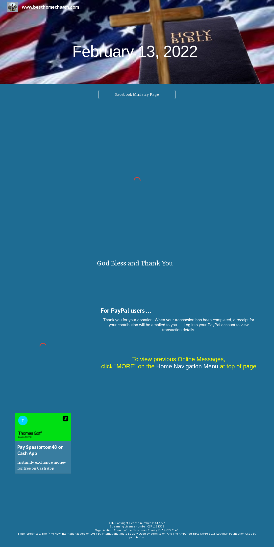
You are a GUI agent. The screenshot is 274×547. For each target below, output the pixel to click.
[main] (137, 42)
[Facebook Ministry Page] (137, 94)
